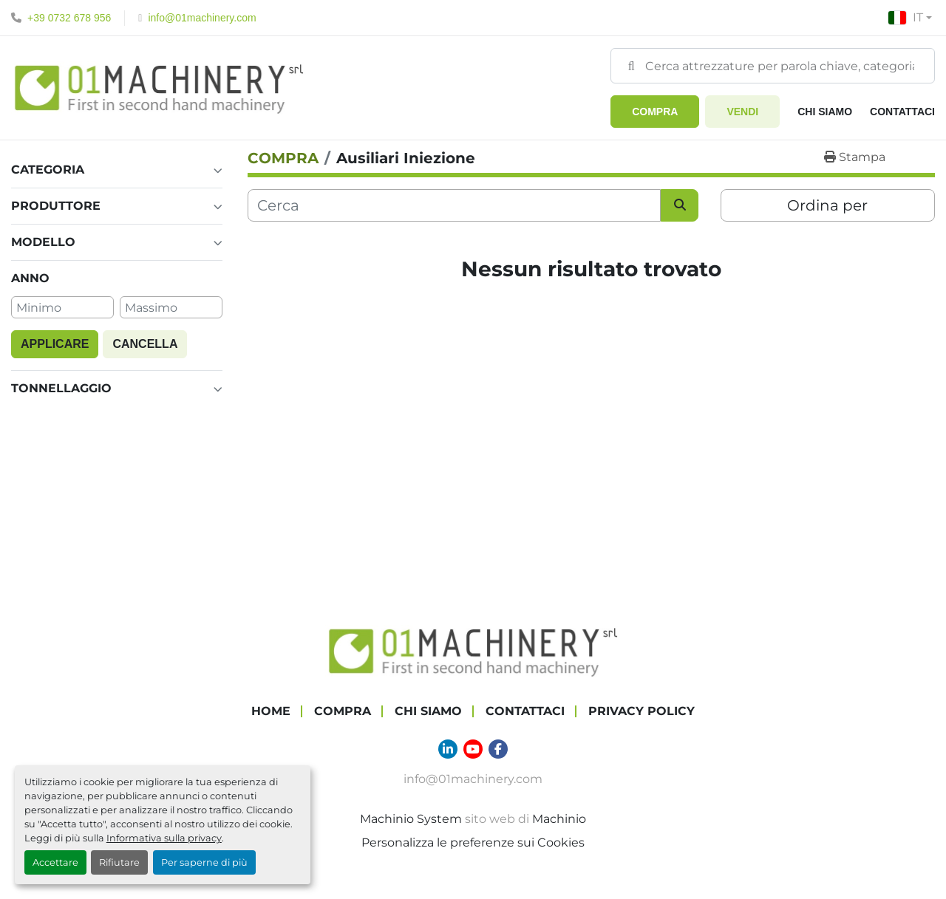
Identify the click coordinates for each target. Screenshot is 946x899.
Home (270, 711)
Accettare (55, 862)
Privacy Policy (641, 711)
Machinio (559, 819)
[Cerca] (454, 205)
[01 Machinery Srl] (473, 650)
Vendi (742, 111)
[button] (654, 111)
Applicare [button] (55, 344)
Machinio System (411, 819)
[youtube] (473, 749)
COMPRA (655, 111)
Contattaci (902, 111)
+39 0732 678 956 (69, 18)
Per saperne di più (204, 862)
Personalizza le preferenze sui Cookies (473, 842)
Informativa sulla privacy (164, 838)
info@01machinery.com (202, 18)
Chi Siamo (824, 111)
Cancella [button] (144, 344)
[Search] (772, 65)
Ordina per (827, 205)
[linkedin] (447, 749)
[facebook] (498, 749)
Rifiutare (119, 862)
